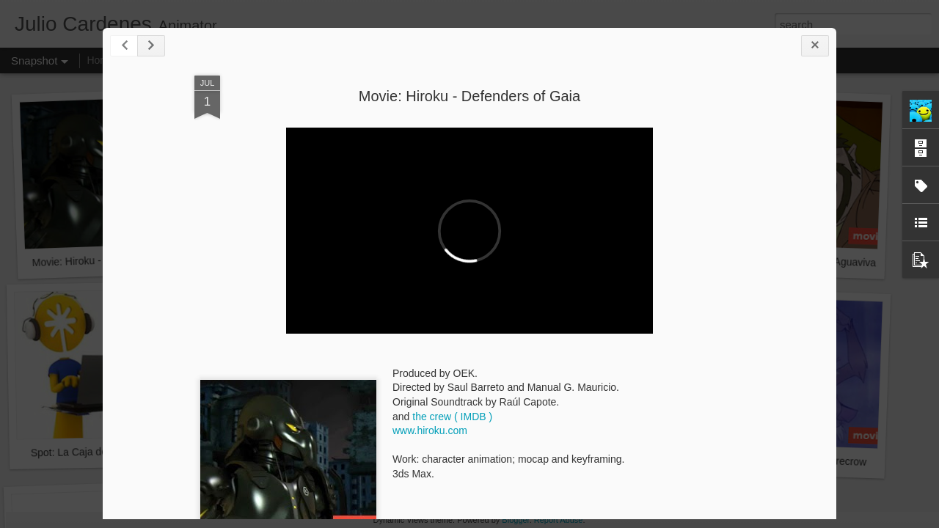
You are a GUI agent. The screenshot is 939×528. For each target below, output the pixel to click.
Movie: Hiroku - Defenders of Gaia (469, 96)
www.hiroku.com (429, 430)
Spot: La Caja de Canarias (91, 452)
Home (100, 60)
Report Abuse (558, 520)
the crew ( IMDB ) (452, 416)
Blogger (515, 520)
